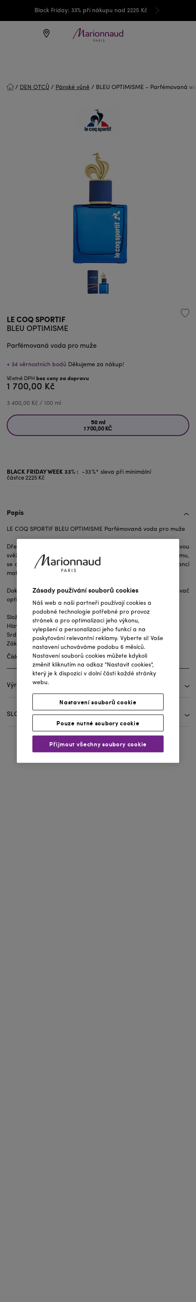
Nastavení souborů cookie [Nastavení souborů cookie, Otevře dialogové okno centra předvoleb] (97, 702)
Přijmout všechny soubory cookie (98, 744)
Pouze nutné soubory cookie (97, 723)
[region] (98, 651)
